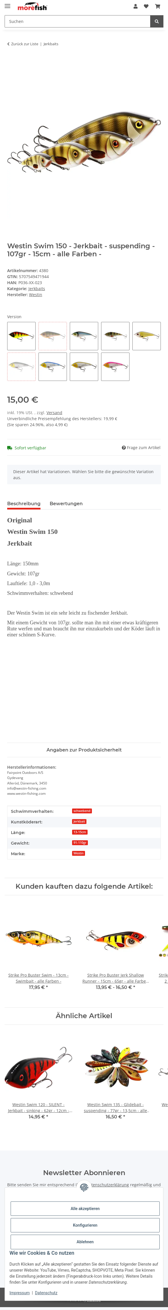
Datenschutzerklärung (107, 1184)
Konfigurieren (85, 1225)
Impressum (19, 1293)
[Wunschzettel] (146, 6)
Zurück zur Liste (24, 43)
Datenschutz (46, 1293)
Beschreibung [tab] (23, 503)
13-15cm (80, 832)
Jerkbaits (36, 288)
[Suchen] (77, 21)
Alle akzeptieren (85, 1208)
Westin (79, 853)
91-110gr (80, 843)
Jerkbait (79, 821)
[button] (135, 6)
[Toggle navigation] (7, 3)
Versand (54, 412)
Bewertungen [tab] (66, 503)
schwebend (82, 811)
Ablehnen (85, 1242)
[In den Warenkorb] (11, 62)
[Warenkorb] (157, 6)
